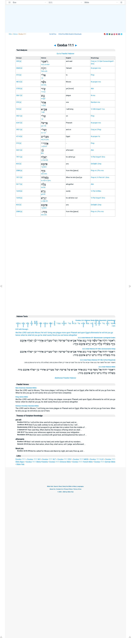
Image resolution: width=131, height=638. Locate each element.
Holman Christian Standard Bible (27, 406)
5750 (18, 89)
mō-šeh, (44, 85)
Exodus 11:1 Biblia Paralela (37, 462)
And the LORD (21, 333)
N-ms (93, 95)
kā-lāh (43, 187)
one (54, 333)
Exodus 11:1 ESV (64, 459)
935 (17, 109)
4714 (18, 136)
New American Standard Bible (26, 388)
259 (17, 102)
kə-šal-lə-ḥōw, (46, 180)
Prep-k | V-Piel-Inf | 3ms (100, 177)
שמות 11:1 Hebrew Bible (106, 367)
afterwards (94, 333)
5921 (18, 116)
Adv (92, 89)
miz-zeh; (44, 174)
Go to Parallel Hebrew (65, 53)
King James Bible (22, 397)
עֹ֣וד (95, 323)
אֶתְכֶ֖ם (45, 323)
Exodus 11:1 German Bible (104, 462)
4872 (18, 82)
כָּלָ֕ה (31, 323)
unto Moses (36, 333)
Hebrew (15, 34)
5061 (18, 95)
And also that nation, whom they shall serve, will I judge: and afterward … (51, 444)
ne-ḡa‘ (43, 98)
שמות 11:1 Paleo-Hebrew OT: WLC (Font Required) (97, 360)
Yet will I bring (46, 333)
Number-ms (95, 102)
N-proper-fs (95, 136)
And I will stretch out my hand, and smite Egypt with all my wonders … (49, 442)
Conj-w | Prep (96, 130)
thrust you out (57, 335)
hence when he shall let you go (28, 335)
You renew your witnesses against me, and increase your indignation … (49, 432)
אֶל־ (103, 323)
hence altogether (70, 335)
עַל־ (78, 323)
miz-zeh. (44, 215)
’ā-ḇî (43, 112)
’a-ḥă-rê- (44, 146)
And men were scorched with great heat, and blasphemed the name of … (51, 435)
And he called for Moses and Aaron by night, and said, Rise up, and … (51, 451)
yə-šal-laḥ (44, 160)
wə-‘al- (43, 133)
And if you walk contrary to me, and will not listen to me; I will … (48, 425)
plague (58, 333)
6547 (18, 123)
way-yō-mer (45, 64)
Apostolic (103, 320)
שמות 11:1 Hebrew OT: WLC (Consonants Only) (98, 349)
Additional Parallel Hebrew (65, 378)
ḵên (42, 153)
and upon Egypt (84, 333)
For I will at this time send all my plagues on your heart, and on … (47, 422)
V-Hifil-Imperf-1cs (98, 109)
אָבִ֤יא (83, 323)
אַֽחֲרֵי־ (58, 323)
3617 (18, 184)
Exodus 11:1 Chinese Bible (60, 462)
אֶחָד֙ (87, 323)
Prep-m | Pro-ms (97, 171)
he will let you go (106, 333)
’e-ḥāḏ (43, 105)
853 (17, 164)
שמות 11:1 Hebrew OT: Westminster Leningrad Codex (96, 337)
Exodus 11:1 (20, 459)
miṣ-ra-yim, (45, 139)
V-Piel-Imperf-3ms (98, 157)
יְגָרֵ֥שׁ (23, 323)
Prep (92, 75)
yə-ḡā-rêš (44, 201)
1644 (18, 191)
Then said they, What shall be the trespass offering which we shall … (49, 430)
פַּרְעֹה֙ (74, 323)
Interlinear (111, 320)
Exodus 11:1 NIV (34, 459)
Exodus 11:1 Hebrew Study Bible (87, 320)
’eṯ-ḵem (44, 167)
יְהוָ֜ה (107, 323)
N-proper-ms (96, 68)
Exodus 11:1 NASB (80, 459)
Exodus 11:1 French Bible (82, 462)
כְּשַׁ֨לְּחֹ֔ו (36, 323)
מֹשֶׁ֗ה (99, 323)
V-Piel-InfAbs (96, 191)
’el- (42, 78)
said (28, 333)
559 (17, 61)
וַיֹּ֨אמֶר (112, 323)
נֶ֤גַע (91, 323)
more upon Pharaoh (69, 333)
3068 (18, 68)
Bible (10, 34)
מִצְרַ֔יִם (64, 323)
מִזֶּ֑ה (40, 323)
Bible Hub (20, 464)
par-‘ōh (43, 126)
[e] (20, 61)
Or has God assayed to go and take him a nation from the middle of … (51, 427)
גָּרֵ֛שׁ (27, 323)
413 (17, 75)
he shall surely (46, 335)
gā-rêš (43, 194)
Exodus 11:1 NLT (49, 459)
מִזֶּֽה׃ (113, 326)
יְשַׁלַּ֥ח (51, 323)
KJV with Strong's (22, 329)
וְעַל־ (69, 323)
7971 (18, 157)
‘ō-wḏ (43, 92)
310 (17, 143)
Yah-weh (44, 71)
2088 (18, 171)
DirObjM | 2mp (96, 164)
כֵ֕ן (54, 323)
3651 (18, 150)
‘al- (42, 119)
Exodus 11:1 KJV (97, 459)
